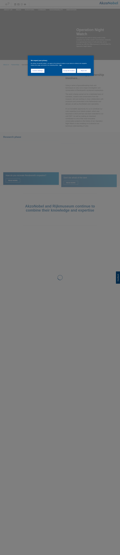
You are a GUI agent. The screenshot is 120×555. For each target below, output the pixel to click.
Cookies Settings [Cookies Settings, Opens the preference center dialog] (37, 70)
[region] (61, 66)
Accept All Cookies (69, 70)
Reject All (84, 70)
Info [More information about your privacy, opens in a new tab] (60, 65)
